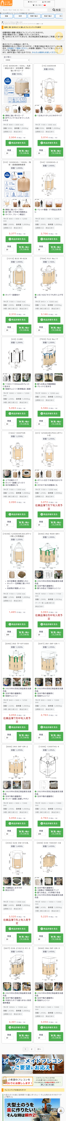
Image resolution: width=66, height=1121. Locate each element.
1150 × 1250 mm (46, 489)
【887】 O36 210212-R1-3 (17, 948)
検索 (56, 9)
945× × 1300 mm (46, 301)
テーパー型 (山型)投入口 (44, 603)
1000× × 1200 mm (47, 393)
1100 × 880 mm (45, 125)
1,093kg (55, 599)
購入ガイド (32, 2)
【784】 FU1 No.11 (49, 258)
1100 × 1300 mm (14, 489)
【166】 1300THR (17, 433)
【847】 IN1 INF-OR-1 (49, 644)
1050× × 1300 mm (15, 1007)
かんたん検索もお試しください (44, 52)
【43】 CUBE (17, 339)
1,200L (8, 399)
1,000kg (21, 128)
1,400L (8, 905)
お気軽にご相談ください (17, 48)
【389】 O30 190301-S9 (49, 843)
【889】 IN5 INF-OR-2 (17, 746)
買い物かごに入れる (24, 152)
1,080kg (23, 493)
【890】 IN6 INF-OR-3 (49, 948)
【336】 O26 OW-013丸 (17, 843)
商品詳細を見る (17, 143)
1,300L (40, 599)
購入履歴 (46, 2)
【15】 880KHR (49, 66)
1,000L (8, 224)
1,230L (8, 493)
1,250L (40, 493)
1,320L (8, 706)
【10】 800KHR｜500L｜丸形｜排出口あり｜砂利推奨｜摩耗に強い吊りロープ (17, 68)
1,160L (40, 305)
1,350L (40, 706)
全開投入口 (7, 131)
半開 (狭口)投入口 (10, 308)
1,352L (40, 809)
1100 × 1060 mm (14, 301)
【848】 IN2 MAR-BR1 (49, 534)
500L (7, 128)
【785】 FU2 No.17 (49, 339)
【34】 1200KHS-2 (49, 162)
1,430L (40, 907)
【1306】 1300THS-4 (49, 746)
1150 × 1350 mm (14, 902)
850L (39, 128)
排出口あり (18, 131)
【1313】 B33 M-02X (17, 258)
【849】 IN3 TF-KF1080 (17, 644)
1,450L (40, 1013)
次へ (39, 1049)
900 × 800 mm (13, 125)
